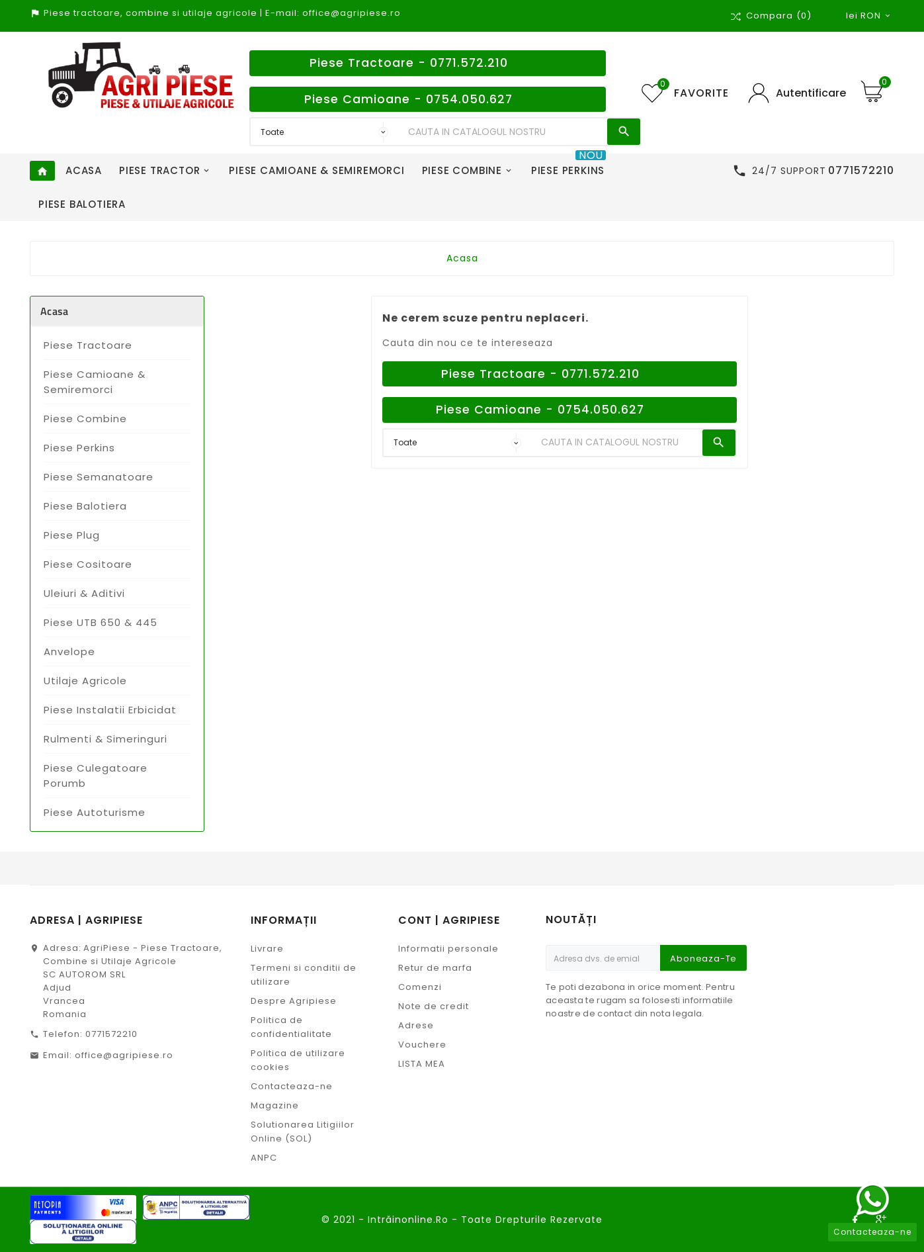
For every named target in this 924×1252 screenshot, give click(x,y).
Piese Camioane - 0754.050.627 (408, 99)
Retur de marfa (435, 967)
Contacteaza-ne (292, 1086)
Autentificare (811, 93)
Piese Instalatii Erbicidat (110, 710)
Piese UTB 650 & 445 (100, 622)
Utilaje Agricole (85, 681)
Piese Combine (85, 418)
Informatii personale (448, 948)
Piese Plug (72, 535)
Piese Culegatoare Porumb (95, 775)
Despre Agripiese (294, 1001)
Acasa (54, 311)
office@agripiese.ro (124, 1055)
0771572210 (111, 1034)
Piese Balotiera (85, 506)
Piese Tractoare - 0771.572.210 (409, 63)
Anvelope (69, 651)
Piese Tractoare (88, 345)
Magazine (275, 1105)
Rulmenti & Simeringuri (105, 739)
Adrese (416, 1025)
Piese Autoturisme (95, 812)
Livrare (267, 948)
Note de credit (433, 1006)
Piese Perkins (79, 448)
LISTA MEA (421, 1063)
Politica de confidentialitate (291, 1027)
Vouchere (422, 1044)
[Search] (504, 131)
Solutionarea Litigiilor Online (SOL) (303, 1131)
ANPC (264, 1157)
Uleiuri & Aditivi (84, 593)
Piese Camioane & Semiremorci (95, 381)
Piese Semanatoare (98, 477)
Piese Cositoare (88, 564)
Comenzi (420, 987)
